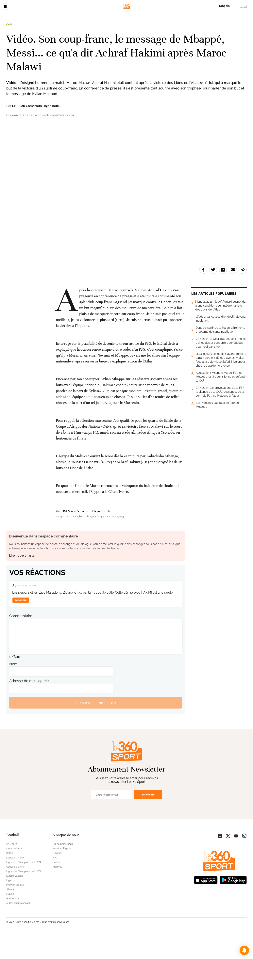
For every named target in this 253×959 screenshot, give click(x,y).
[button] (244, 950)
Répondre (20, 624)
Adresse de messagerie (29, 706)
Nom (13, 689)
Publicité (57, 878)
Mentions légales (62, 873)
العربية (243, 6)
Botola (9, 878)
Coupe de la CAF (15, 891)
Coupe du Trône (15, 882)
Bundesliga (12, 923)
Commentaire (20, 641)
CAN (9, 49)
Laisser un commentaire (95, 728)
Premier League (15, 909)
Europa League (14, 900)
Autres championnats (18, 928)
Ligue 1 (10, 919)
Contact (57, 887)
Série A (10, 914)
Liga (8, 905)
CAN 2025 (11, 869)
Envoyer (148, 819)
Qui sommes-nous (63, 869)
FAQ (55, 882)
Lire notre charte (22, 580)
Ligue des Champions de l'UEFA (24, 896)
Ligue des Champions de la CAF (24, 887)
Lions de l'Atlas (14, 873)
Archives (57, 891)
